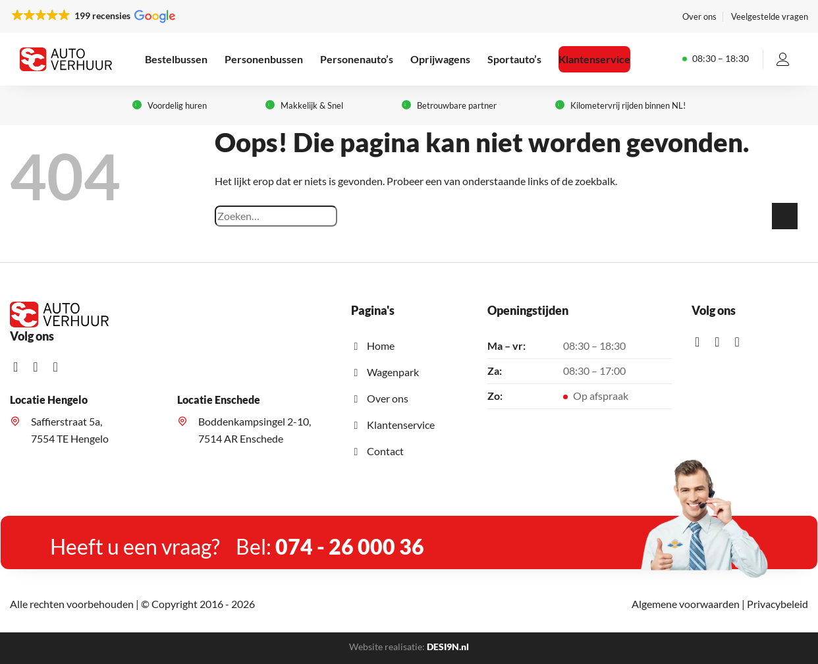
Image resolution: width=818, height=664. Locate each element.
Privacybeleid (777, 603)
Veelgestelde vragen (769, 16)
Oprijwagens (440, 59)
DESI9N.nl (448, 646)
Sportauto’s (514, 59)
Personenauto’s (356, 59)
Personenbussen (264, 59)
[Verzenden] (785, 216)
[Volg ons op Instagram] (39, 367)
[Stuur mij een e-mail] (59, 367)
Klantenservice (594, 59)
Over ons (699, 16)
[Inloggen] (783, 59)
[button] (92, 15)
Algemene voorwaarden (686, 603)
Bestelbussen (176, 59)
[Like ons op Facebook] (19, 367)
